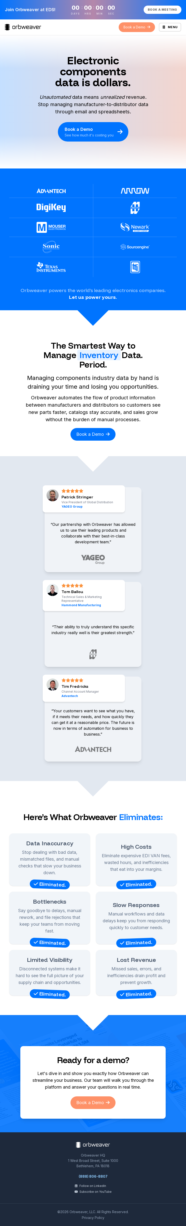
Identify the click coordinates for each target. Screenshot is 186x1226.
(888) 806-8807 (93, 1176)
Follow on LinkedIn (90, 1186)
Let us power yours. (93, 297)
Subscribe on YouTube (93, 1191)
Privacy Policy (93, 1218)
